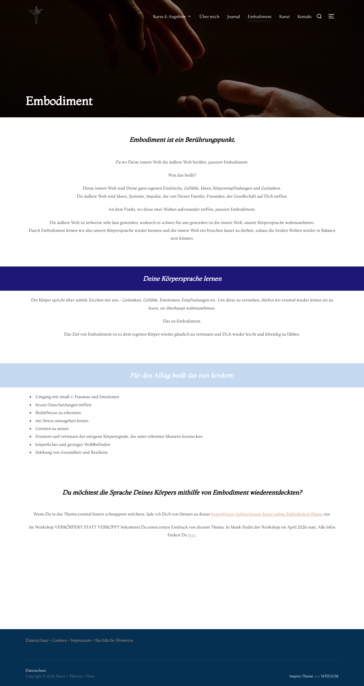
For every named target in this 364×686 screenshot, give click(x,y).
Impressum (81, 640)
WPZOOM (329, 676)
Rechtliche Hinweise (114, 640)
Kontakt (305, 16)
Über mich (209, 16)
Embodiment (259, 16)
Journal (233, 16)
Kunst (284, 16)
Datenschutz (37, 640)
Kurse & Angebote (172, 16)
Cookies (59, 640)
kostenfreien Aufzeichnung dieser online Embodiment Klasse (267, 514)
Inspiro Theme (301, 676)
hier (191, 534)
